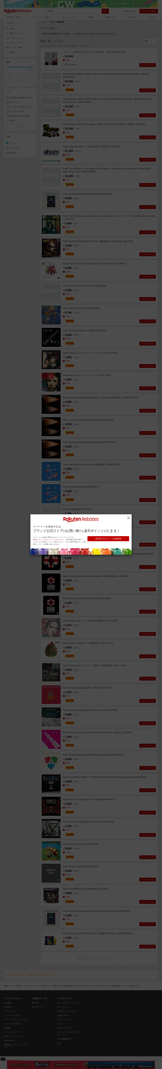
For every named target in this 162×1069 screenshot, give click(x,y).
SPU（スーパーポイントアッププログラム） (49, 539)
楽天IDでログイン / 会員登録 (108, 539)
